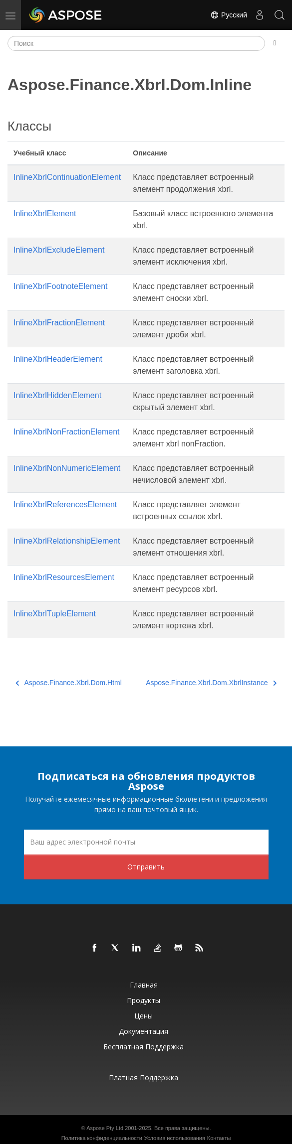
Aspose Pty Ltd (104, 1128)
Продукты (143, 1000)
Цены (143, 1015)
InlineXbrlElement (44, 213)
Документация (143, 1031)
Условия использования (174, 1138)
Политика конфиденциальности (101, 1138)
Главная (144, 985)
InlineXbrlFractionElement (59, 322)
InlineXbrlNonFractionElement (66, 432)
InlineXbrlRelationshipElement (66, 541)
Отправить (146, 866)
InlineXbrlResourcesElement (63, 577)
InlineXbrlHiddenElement (57, 395)
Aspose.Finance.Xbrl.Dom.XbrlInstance (211, 683)
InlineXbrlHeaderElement (57, 359)
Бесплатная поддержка (143, 1046)
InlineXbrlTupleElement (54, 613)
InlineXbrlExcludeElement (58, 250)
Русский (228, 14)
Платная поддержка (143, 1077)
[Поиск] (136, 43)
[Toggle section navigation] (275, 43)
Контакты (219, 1138)
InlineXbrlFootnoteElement (60, 286)
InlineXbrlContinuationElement (67, 177)
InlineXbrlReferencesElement (65, 504)
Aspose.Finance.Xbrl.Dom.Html (68, 683)
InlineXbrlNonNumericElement (66, 468)
